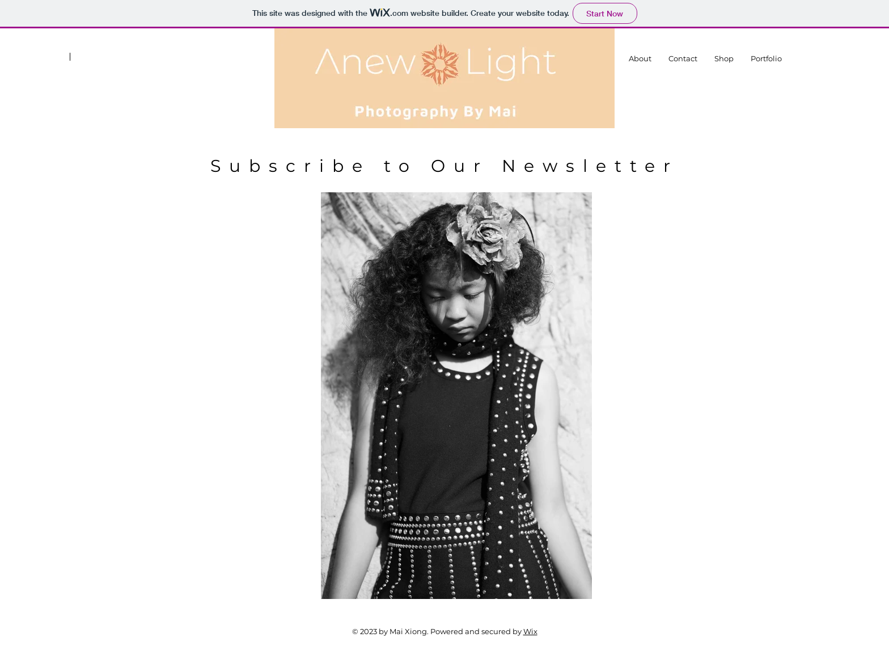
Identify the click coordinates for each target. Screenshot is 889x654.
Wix (530, 631)
